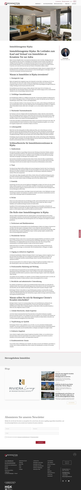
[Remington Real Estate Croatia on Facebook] (66, 481)
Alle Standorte (50, 462)
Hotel (20, 465)
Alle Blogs (71, 402)
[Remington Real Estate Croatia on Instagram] (63, 481)
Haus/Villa (21, 464)
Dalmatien (49, 471)
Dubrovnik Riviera (51, 472)
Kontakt (74, 3)
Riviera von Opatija (51, 464)
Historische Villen (36, 469)
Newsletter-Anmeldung (67, 463)
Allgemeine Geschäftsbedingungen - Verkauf (11, 472)
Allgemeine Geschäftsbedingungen (23, 437)
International (49, 476)
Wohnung (21, 462)
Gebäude (20, 469)
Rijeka (48, 467)
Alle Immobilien (9, 460)
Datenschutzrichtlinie (34, 437)
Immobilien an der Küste (38, 462)
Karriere (6, 466)
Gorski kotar (49, 474)
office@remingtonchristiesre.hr (67, 476)
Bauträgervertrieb (48, 3)
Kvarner (49, 465)
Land (20, 467)
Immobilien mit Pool (37, 464)
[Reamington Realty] (11, 455)
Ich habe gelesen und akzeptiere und (21, 437)
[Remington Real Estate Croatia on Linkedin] (68, 481)
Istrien (48, 469)
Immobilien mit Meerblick (38, 465)
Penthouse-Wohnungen (37, 467)
